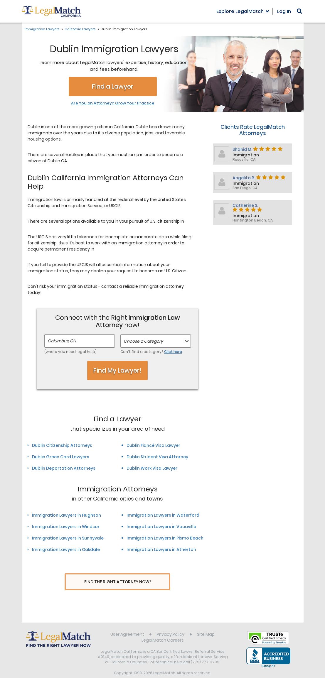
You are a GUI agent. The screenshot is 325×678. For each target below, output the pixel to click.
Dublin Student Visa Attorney (157, 457)
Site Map (206, 623)
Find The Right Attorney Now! (117, 582)
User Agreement (127, 623)
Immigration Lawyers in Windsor (66, 527)
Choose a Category (143, 341)
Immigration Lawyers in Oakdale (66, 549)
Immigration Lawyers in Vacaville (161, 527)
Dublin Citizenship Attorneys (62, 445)
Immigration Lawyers (42, 29)
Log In (284, 11)
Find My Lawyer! (117, 370)
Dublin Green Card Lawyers (60, 457)
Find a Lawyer (112, 86)
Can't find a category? (151, 351)
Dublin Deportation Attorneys (63, 468)
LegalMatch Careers (163, 629)
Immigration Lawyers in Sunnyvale (68, 538)
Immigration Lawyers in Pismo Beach (165, 538)
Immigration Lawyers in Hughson (66, 515)
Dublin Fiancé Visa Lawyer (153, 445)
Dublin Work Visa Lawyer (152, 468)
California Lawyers (80, 29)
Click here (173, 351)
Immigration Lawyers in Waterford (163, 515)
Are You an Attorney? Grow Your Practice (112, 103)
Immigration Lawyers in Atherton (161, 549)
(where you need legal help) (70, 351)
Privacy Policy (170, 623)
